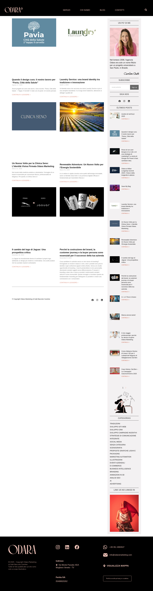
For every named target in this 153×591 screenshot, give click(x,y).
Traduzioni (115, 424)
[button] (145, 9)
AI (110, 481)
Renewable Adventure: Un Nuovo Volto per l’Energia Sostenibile (129, 242)
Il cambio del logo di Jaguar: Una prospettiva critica (129, 260)
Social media (116, 442)
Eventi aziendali (117, 463)
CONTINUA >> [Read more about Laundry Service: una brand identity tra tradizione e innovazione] (125, 213)
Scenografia (116, 448)
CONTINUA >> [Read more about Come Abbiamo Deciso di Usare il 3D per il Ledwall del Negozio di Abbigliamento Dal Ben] (125, 360)
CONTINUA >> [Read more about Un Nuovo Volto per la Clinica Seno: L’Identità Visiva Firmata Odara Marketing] (125, 231)
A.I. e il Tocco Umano (128, 297)
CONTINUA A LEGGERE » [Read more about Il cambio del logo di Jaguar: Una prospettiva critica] (21, 267)
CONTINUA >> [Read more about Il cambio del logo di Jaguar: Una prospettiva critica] (125, 265)
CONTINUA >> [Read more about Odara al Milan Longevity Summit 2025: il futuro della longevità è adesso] (125, 177)
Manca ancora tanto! (128, 315)
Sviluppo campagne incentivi (123, 433)
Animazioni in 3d (117, 475)
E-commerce (115, 466)
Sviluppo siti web (118, 427)
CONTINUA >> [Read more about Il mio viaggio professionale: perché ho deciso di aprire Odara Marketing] (125, 342)
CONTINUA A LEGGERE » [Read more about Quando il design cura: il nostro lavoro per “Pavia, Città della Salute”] (21, 95)
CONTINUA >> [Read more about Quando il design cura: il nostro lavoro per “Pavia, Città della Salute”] (125, 141)
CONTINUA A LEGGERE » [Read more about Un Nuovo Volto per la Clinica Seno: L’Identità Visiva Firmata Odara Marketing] (21, 180)
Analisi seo (115, 478)
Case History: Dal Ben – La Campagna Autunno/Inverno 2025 (129, 371)
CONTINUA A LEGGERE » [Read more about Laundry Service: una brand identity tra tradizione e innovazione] (69, 97)
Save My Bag (126, 186)
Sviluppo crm (116, 430)
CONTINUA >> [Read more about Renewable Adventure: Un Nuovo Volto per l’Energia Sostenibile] (125, 247)
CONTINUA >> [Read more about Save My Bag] (125, 189)
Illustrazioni (116, 460)
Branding (114, 472)
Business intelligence (120, 469)
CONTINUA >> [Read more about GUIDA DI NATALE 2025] (125, 119)
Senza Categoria (118, 445)
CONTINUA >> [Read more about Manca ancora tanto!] (125, 317)
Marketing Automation (120, 457)
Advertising (115, 484)
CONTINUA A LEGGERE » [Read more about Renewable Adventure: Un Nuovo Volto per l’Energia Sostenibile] (69, 182)
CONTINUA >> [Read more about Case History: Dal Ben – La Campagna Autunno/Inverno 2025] (125, 376)
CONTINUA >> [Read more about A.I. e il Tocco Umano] (125, 299)
